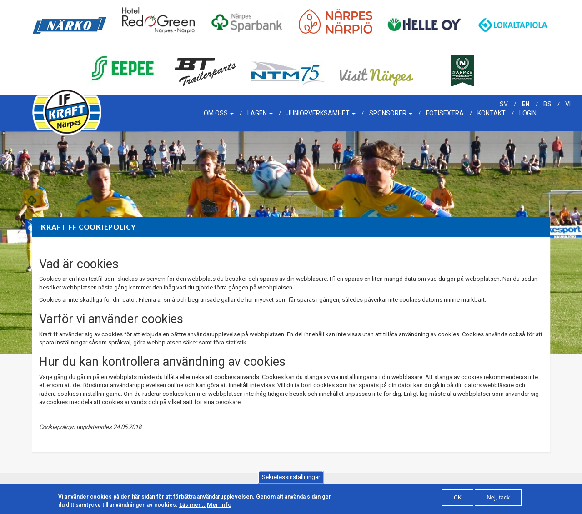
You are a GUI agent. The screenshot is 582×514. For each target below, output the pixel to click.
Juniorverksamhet (321, 113)
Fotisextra (445, 113)
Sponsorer (390, 113)
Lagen (260, 113)
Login (528, 113)
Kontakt (491, 113)
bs (547, 104)
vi (568, 104)
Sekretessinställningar (291, 479)
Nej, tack (498, 500)
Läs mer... (192, 507)
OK (458, 500)
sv (504, 104)
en (526, 104)
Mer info (219, 507)
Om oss (219, 113)
